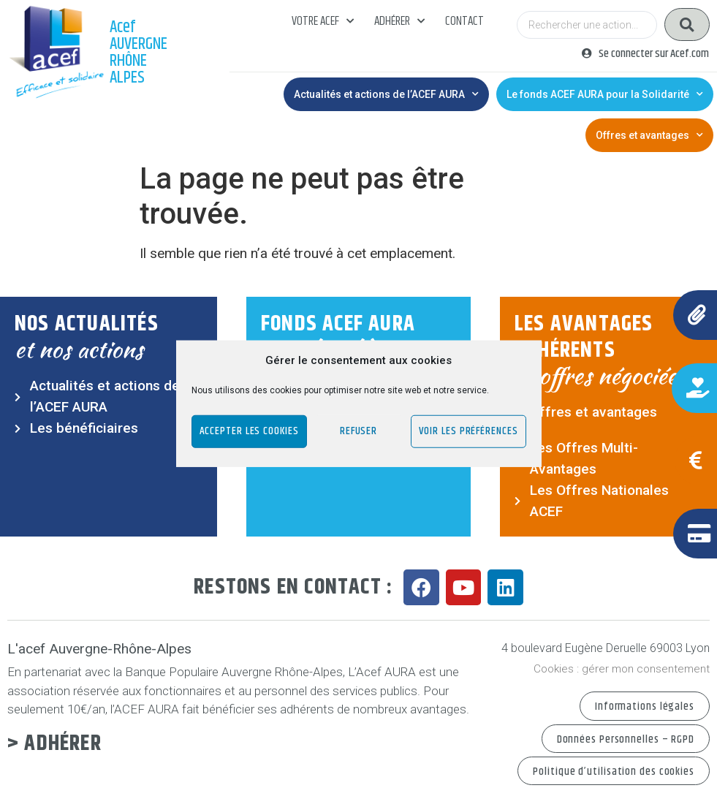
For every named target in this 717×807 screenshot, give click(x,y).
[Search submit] (687, 24)
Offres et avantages (649, 135)
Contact (464, 21)
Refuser (358, 431)
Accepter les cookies (249, 431)
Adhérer (399, 21)
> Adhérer (54, 743)
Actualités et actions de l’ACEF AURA (386, 94)
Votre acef (323, 21)
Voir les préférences (468, 431)
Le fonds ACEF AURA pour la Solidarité (605, 94)
